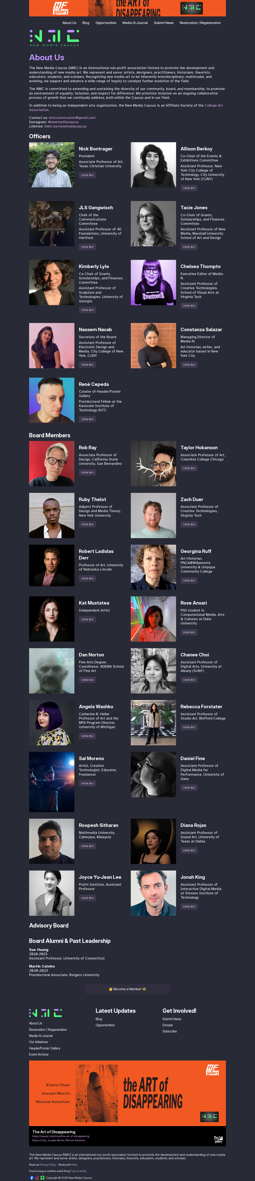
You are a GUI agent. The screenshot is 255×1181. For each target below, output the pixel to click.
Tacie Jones (194, 207)
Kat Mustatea (94, 603)
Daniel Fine (193, 758)
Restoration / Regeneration (200, 23)
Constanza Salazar (201, 329)
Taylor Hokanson (199, 447)
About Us (69, 23)
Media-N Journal (135, 23)
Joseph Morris (56, 1140)
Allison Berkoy (197, 149)
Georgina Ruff (196, 551)
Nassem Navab (95, 329)
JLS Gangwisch (96, 207)
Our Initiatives (38, 1042)
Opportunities (106, 23)
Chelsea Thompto (201, 266)
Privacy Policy (48, 1164)
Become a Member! (127, 989)
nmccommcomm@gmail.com (72, 117)
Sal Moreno (91, 758)
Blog (85, 23)
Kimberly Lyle (94, 266)
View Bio (87, 175)
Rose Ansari (194, 603)
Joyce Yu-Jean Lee (100, 877)
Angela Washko (96, 706)
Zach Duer (192, 499)
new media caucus (55, 45)
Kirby (74, 1164)
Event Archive (39, 1054)
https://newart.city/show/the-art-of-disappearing (60, 1136)
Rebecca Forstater (201, 706)
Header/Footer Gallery (44, 1048)
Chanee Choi (195, 655)
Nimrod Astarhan (75, 1140)
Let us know (79, 1171)
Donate (168, 1025)
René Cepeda (94, 384)
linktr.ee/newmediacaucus (65, 126)
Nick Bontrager (96, 149)
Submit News (164, 23)
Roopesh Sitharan (98, 825)
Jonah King (193, 877)
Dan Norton (91, 655)
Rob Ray (88, 447)
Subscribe (170, 1031)
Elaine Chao (39, 1140)
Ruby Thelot (92, 499)
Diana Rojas (193, 825)
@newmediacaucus (63, 122)
